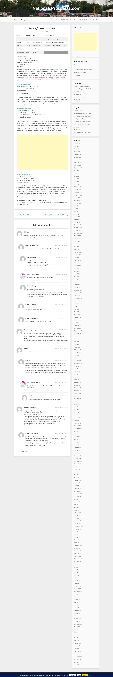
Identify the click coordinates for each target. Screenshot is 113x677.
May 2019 (76, 374)
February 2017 (78, 447)
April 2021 (76, 312)
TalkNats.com (77, 127)
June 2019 (77, 371)
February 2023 (78, 252)
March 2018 (77, 412)
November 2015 (78, 488)
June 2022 (77, 274)
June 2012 (77, 599)
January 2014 (77, 548)
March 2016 (77, 477)
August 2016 (77, 464)
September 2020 (78, 331)
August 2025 (77, 170)
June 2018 (77, 404)
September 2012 (78, 591)
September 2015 (78, 493)
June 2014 (77, 534)
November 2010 (78, 651)
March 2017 (77, 445)
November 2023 (78, 227)
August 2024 (77, 203)
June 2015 (77, 502)
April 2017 (76, 442)
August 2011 (77, 627)
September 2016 (78, 461)
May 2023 (76, 244)
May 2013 (76, 570)
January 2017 (77, 450)
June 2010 (77, 665)
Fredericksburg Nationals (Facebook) (83, 113)
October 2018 (77, 393)
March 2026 (77, 151)
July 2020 (76, 336)
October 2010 (77, 654)
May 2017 (76, 439)
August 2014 (77, 529)
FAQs (57, 20)
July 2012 (76, 597)
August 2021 (77, 301)
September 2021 (78, 298)
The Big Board (77, 94)
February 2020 (78, 350)
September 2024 (78, 200)
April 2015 (76, 507)
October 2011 (77, 621)
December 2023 (78, 225)
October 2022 (77, 263)
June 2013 (77, 567)
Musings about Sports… (80, 119)
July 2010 (76, 662)
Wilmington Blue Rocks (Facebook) (83, 132)
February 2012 (78, 610)
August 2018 (77, 398)
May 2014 (76, 537)
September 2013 (78, 559)
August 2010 (77, 659)
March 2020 (77, 347)
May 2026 (76, 146)
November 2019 (78, 358)
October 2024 (77, 197)
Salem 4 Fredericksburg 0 (24, 174)
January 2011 (77, 646)
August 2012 (77, 594)
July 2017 (76, 434)
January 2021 (77, 320)
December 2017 (78, 420)
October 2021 (77, 295)
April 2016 (76, 474)
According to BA (31, 385)
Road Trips (96, 20)
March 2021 (77, 314)
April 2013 (76, 572)
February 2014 (78, 545)
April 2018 (76, 409)
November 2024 (78, 195)
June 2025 (77, 176)
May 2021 (76, 309)
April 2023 (76, 246)
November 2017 (78, 423)
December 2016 (78, 453)
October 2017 (77, 426)
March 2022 (77, 282)
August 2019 (77, 366)
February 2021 (78, 317)
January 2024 (77, 222)
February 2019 (78, 382)
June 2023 (77, 241)
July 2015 (76, 499)
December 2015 (78, 485)
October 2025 (77, 165)
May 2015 (76, 504)
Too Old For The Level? (85, 20)
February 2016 (78, 480)
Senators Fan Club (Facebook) (82, 124)
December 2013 (78, 551)
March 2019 (77, 379)
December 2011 (78, 616)
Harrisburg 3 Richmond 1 (24, 84)
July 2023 (76, 238)
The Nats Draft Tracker (80, 97)
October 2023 (77, 230)
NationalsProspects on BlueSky (82, 86)
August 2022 (77, 268)
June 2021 (77, 306)
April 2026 (76, 149)
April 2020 (76, 344)
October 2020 (77, 328)
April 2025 (76, 181)
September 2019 (78, 363)
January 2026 (77, 157)
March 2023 (77, 249)
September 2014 (78, 526)
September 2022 (78, 265)
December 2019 (78, 355)
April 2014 (76, 540)
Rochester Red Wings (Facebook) (82, 121)
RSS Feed (76, 91)
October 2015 (77, 491)
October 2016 (77, 458)
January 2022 (77, 287)
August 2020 (77, 333)
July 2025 (76, 173)
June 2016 (77, 469)
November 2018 (78, 390)
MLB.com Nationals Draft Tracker (82, 116)
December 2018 (78, 388)
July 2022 (76, 271)
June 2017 (77, 436)
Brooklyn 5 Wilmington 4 (24, 108)
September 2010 (78, 656)
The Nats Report (78, 130)
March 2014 (77, 542)
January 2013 (77, 580)
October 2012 (77, 589)
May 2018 (76, 407)
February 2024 (78, 219)
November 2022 (78, 260)
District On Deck (78, 110)
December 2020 (78, 322)
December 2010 (78, 648)
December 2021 (78, 290)
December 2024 (78, 192)
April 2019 (76, 377)
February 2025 (78, 187)
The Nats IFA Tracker (79, 99)
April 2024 (76, 214)
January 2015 (77, 515)
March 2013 (77, 575)
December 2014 (78, 518)
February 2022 (78, 284)
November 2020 (78, 325)
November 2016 (78, 455)
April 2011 (76, 637)
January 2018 (77, 417)
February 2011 (78, 643)
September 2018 (78, 396)
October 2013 (77, 556)
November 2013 (78, 553)
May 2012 (76, 602)
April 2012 (76, 605)
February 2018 (78, 415)
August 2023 (77, 236)
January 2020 (77, 352)
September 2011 (78, 624)
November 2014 (78, 521)
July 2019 (76, 369)
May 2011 (76, 635)
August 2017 (77, 431)
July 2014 (76, 532)
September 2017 (78, 428)
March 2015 (77, 510)
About (52, 20)
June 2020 (77, 339)
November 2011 (78, 618)
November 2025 (78, 162)
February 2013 (78, 578)
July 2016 (76, 466)
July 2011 (76, 629)
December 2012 (78, 583)
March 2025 (77, 184)
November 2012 (78, 586)
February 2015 (78, 512)
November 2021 (78, 293)
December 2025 (78, 159)
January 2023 (77, 255)
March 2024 (77, 217)
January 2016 (77, 483)
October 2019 (77, 360)
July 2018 (76, 401)
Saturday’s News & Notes (24, 215)
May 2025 (76, 178)
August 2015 (77, 496)
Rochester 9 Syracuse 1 (23, 56)
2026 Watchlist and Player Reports (69, 20)
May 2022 (76, 276)
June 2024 (77, 208)
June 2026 (77, 143)
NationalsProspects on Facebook (82, 89)
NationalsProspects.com (56, 8)
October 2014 (77, 523)
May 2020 (76, 341)
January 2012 (77, 613)
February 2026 (78, 154)
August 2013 (77, 561)
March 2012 (77, 608)
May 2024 (76, 211)
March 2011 (77, 640)
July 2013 (76, 564)
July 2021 (76, 303)
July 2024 (76, 206)
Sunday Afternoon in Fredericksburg (56, 215)
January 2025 (77, 189)
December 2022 (78, 257)
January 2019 (77, 385)
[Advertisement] (42, 152)
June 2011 (77, 632)
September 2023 (78, 233)
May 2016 (76, 472)
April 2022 (76, 279)
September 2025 (78, 168)
